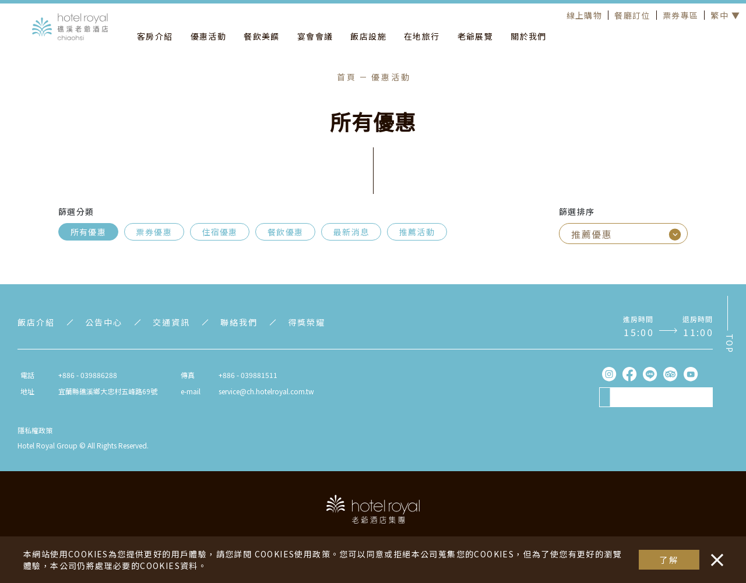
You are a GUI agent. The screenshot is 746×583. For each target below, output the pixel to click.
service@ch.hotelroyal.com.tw (266, 391)
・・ (714, 554)
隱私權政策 (34, 430)
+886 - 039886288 (87, 375)
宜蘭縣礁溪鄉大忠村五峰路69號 (107, 391)
